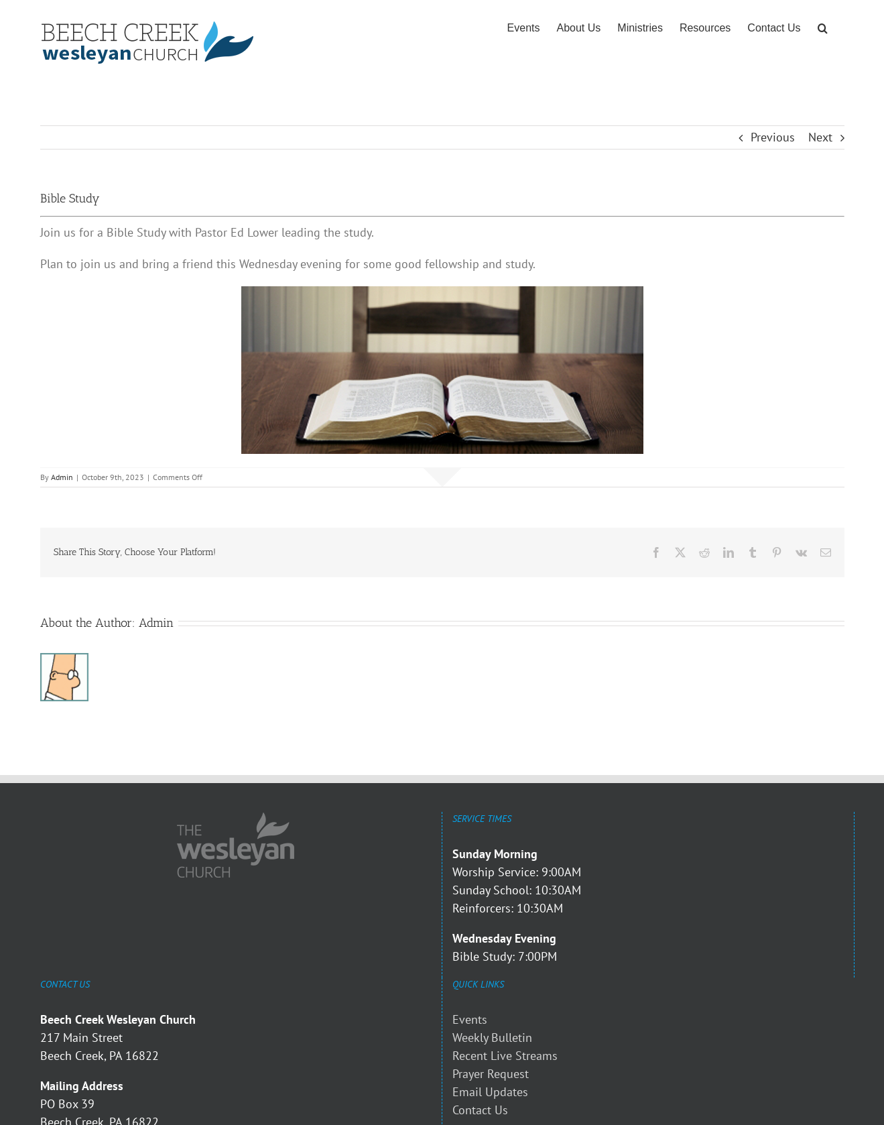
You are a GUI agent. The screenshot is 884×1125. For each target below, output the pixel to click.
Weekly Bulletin (492, 1037)
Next (820, 137)
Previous (773, 137)
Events (469, 1019)
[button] (823, 28)
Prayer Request (490, 1073)
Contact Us (480, 1110)
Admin (62, 477)
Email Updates (490, 1092)
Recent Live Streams (505, 1055)
